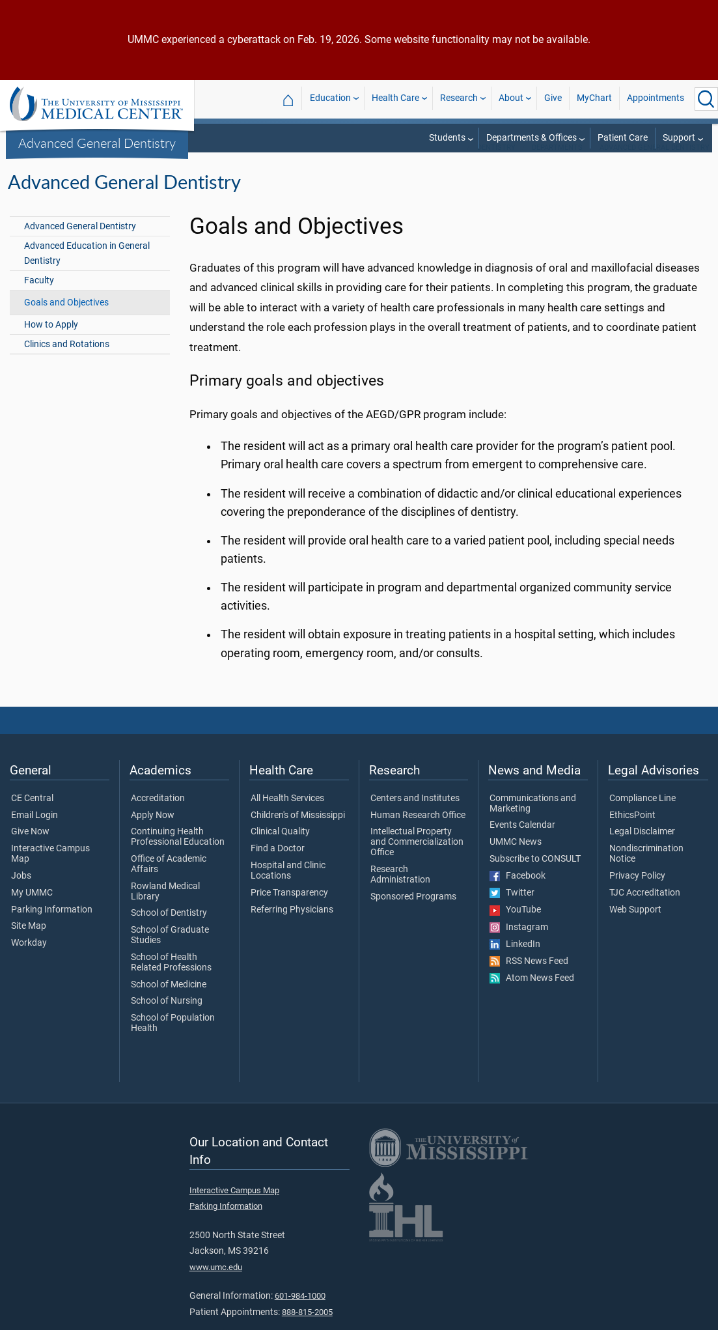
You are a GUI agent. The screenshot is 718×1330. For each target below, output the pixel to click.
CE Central (32, 815)
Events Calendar (522, 842)
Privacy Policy (637, 893)
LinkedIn (515, 961)
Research (459, 98)
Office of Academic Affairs (168, 881)
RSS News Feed (529, 978)
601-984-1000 (300, 1313)
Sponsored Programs (413, 914)
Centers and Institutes (415, 815)
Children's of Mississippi (298, 832)
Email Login (34, 832)
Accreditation (158, 815)
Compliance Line (642, 815)
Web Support (635, 927)
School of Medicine (168, 1002)
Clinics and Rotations (66, 361)
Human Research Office (417, 832)
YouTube (515, 927)
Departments (557, 164)
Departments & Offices (531, 137)
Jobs (21, 893)
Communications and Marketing (533, 820)
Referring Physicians (292, 927)
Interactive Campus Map (50, 870)
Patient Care (623, 137)
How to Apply (51, 341)
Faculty (39, 297)
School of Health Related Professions (171, 979)
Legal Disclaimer (642, 848)
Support (679, 137)
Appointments (655, 98)
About (511, 98)
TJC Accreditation (644, 910)
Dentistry (496, 164)
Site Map (28, 943)
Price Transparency (289, 910)
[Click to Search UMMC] (706, 99)
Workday (29, 960)
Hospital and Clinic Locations (288, 887)
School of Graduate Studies (170, 952)
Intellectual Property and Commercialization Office (416, 858)
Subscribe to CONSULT (535, 876)
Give (553, 98)
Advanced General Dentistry (97, 143)
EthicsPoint (632, 832)
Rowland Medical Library (165, 908)
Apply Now (152, 832)
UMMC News (516, 859)
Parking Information (51, 927)
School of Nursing (166, 1018)
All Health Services (287, 815)
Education (330, 98)
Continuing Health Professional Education (178, 853)
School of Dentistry (169, 930)
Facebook (517, 893)
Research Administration (400, 891)
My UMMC (32, 910)
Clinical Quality (280, 848)
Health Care (395, 98)
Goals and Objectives (66, 319)
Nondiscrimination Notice (646, 870)
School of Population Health (173, 1040)
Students (447, 137)
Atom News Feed (532, 995)
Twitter (512, 910)
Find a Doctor (278, 865)
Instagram (519, 944)
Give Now (30, 848)
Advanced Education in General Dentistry (87, 270)
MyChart (594, 98)
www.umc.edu (215, 1284)
